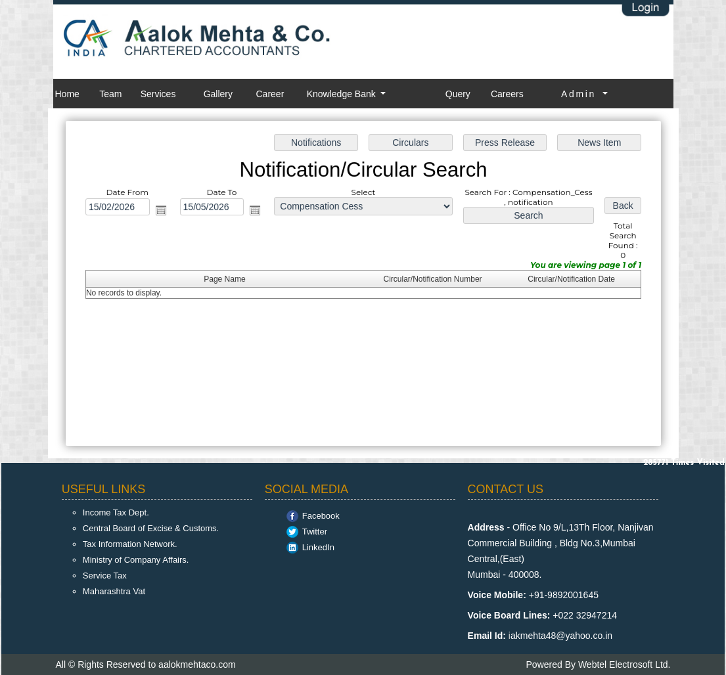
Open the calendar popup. (163, 211)
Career (270, 94)
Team (110, 94)
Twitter (314, 531)
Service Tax (105, 575)
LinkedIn (318, 547)
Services (158, 94)
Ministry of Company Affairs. (136, 560)
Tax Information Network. (130, 544)
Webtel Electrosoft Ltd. (624, 664)
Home (67, 94)
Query (457, 94)
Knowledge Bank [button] (342, 94)
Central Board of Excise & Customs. (151, 528)
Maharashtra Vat (114, 591)
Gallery (218, 94)
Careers (507, 94)
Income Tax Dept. (116, 512)
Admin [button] (580, 94)
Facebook (321, 516)
